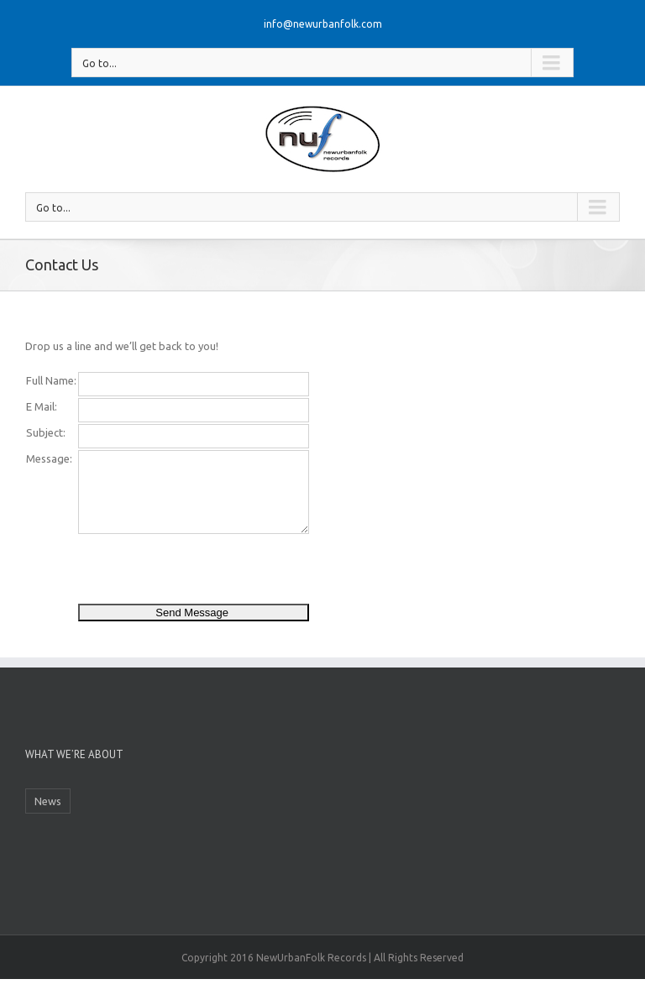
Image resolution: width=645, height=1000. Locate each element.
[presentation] (205, 568)
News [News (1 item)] (47, 801)
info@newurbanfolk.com (323, 23)
